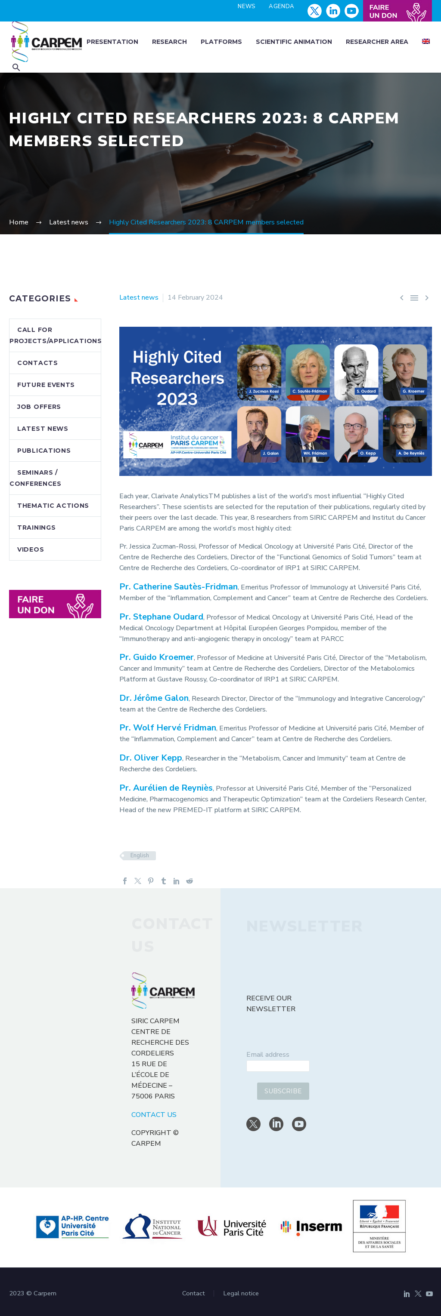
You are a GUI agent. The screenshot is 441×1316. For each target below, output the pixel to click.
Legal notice (241, 1293)
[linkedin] (276, 1124)
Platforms (221, 42)
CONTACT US (154, 1115)
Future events (46, 385)
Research (169, 42)
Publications (44, 450)
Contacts (37, 363)
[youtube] (299, 1124)
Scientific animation (294, 42)
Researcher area (377, 42)
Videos (30, 549)
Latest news (138, 297)
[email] (278, 1066)
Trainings (36, 527)
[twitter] (253, 1124)
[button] (16, 67)
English (139, 855)
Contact (193, 1293)
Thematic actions (53, 505)
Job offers (39, 407)
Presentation (112, 42)
